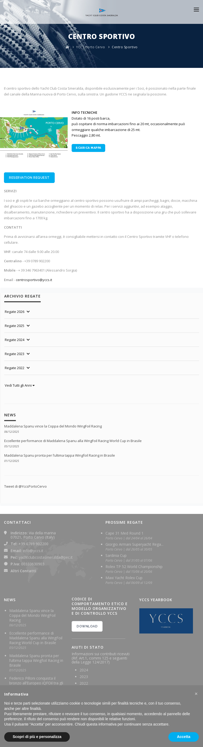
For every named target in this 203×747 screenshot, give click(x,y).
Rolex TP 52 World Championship (134, 566)
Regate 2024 (14, 339)
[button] (196, 693)
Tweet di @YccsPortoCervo (25, 486)
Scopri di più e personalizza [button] (37, 737)
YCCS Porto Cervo (90, 47)
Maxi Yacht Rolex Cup (123, 577)
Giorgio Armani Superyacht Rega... (134, 544)
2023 (84, 676)
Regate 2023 (14, 353)
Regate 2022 (14, 367)
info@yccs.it (33, 550)
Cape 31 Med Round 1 (124, 533)
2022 (84, 683)
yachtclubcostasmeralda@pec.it (46, 557)
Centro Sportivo (125, 47)
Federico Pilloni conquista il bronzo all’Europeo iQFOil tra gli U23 (36, 683)
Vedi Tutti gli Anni (20, 385)
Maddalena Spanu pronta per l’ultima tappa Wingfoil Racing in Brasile (59, 455)
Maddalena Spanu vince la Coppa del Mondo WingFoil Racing (53, 426)
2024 (84, 669)
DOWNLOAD (87, 626)
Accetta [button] (183, 737)
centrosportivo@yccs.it (34, 279)
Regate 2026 (14, 311)
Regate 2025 (14, 325)
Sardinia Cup (116, 555)
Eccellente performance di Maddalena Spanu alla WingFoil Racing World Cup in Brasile (73, 440)
